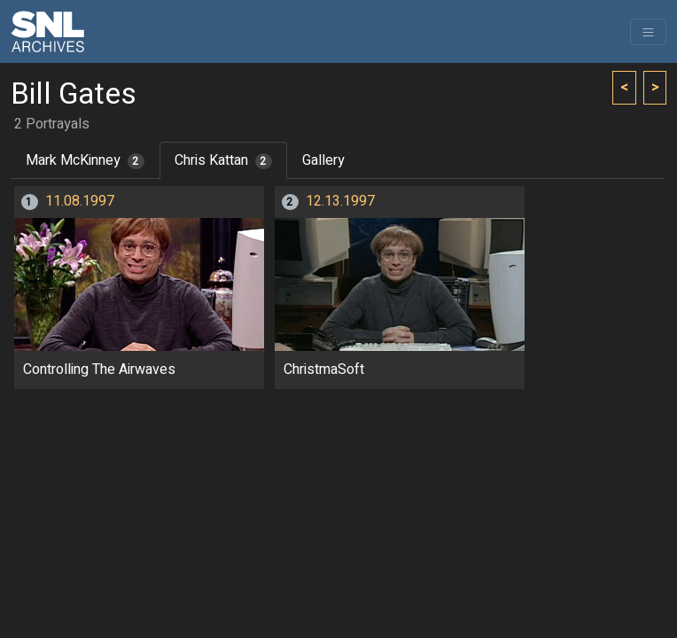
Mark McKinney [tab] (85, 160)
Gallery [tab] (323, 160)
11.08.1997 (79, 201)
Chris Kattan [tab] (223, 160)
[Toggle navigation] (648, 32)
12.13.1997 (340, 201)
